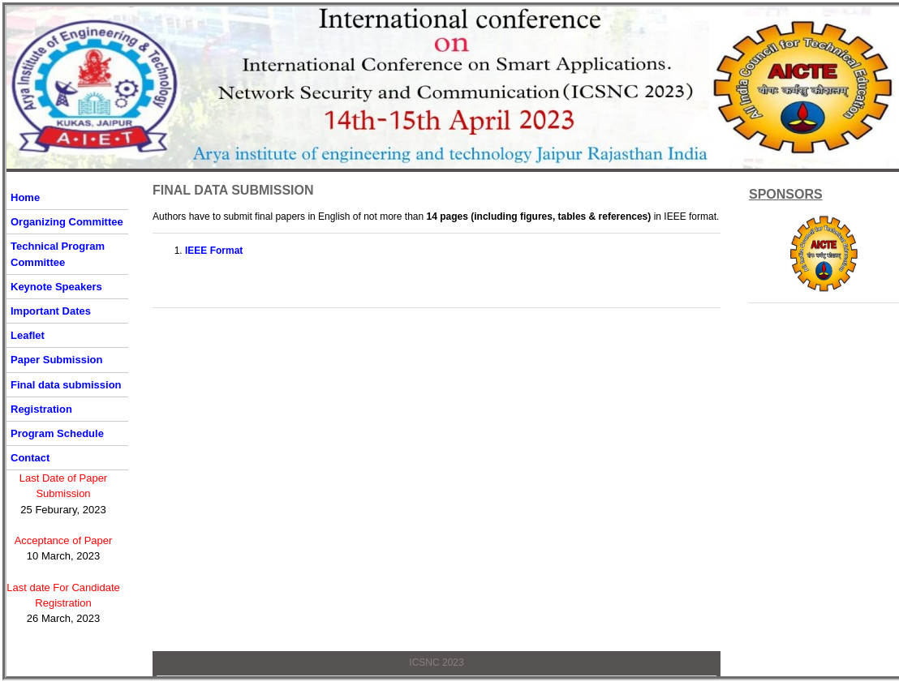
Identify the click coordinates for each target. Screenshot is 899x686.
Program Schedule (57, 433)
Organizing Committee (67, 222)
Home (25, 197)
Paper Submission (56, 360)
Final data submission (66, 385)
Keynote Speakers (56, 287)
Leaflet (28, 335)
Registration (41, 409)
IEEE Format (214, 250)
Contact (30, 458)
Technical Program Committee (58, 254)
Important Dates (51, 311)
